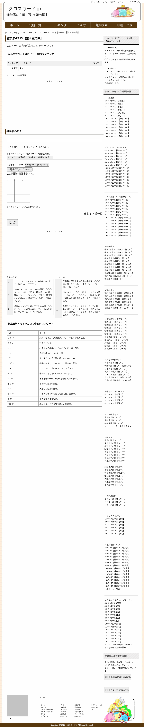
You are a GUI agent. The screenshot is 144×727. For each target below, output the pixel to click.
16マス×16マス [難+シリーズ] (117, 235)
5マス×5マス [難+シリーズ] (116, 203)
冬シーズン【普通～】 (114, 403)
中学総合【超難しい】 (114, 279)
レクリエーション (97, 705)
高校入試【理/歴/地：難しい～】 (118, 276)
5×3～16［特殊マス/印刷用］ (117, 553)
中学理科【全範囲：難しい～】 (118, 264)
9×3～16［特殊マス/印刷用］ (117, 565)
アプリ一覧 (44, 716)
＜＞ (28, 147)
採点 (12, 222)
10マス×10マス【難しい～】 (117, 118)
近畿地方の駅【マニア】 (115, 452)
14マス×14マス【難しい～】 (117, 130)
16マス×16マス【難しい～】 (117, 136)
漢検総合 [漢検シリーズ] (115, 348)
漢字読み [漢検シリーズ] (116, 340)
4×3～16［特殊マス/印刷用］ (117, 550)
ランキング (59, 25)
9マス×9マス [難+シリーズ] (116, 215)
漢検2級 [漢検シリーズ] (115, 328)
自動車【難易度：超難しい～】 (118, 377)
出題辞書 (77, 705)
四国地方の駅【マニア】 (115, 455)
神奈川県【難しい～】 (114, 423)
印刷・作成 (124, 25)
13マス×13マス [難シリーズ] (116, 177)
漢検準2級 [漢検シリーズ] (115, 331)
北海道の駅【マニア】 (114, 467)
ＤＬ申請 (63, 711)
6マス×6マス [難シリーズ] (115, 156)
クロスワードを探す (47, 709)
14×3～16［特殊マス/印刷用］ (117, 580)
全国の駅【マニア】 (113, 440)
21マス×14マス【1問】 (114, 525)
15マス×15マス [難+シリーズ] (117, 232)
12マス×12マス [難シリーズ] (116, 174)
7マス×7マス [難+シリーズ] (116, 209)
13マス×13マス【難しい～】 (117, 127)
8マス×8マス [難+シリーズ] (116, 212)
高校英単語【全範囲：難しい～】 (119, 305)
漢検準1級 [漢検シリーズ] (115, 325)
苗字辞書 (77, 709)
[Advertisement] (54, 102)
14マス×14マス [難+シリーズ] (117, 229)
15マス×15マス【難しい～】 (117, 133)
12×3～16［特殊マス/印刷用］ (117, 574)
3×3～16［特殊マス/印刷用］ (117, 548)
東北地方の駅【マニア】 (115, 443)
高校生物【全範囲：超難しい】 (118, 302)
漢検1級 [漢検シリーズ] (115, 322)
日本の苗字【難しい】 (114, 363)
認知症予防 (78, 716)
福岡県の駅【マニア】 (114, 485)
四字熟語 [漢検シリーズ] (115, 337)
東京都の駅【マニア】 (114, 470)
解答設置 (63, 714)
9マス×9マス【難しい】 (115, 115)
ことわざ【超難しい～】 (115, 368)
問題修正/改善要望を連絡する (118, 677)
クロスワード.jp (24, 8)
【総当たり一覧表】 (113, 589)
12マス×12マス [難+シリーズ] (117, 223)
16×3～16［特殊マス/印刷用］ (117, 586)
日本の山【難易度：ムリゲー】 (118, 380)
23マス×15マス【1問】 (114, 528)
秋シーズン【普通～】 (114, 400)
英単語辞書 (78, 707)
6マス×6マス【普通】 (114, 107)
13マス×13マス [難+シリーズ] (117, 226)
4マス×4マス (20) (112, 606)
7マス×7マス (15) (112, 615)
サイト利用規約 (79, 714)
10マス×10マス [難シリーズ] (116, 168)
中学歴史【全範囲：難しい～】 (118, 267)
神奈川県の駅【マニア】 (115, 473)
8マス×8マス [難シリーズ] (115, 162)
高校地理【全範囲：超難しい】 (118, 299)
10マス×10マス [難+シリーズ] (117, 218)
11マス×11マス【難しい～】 (117, 121)
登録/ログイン (117, 1)
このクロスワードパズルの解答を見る (23, 207)
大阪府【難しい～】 (113, 420)
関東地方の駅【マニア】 (115, 449)
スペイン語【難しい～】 (115, 502)
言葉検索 (101, 25)
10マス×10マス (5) (112, 624)
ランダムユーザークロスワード (118, 644)
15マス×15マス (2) (112, 638)
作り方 (81, 25)
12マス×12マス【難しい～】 (117, 124)
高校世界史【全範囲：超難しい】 (119, 296)
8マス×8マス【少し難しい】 (117, 112)
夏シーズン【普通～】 (114, 397)
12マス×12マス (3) (112, 630)
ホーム (15, 25)
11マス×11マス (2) (112, 627)
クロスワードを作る (47, 711)
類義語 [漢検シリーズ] (115, 345)
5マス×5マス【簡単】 (114, 104)
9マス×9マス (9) (111, 621)
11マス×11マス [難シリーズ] (116, 171)
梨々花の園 (96, 213)
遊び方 (93, 709)
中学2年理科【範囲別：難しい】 (118, 252)
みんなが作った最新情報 (115, 647)
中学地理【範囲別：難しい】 (117, 261)
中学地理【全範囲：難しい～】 (118, 270)
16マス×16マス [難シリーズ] (116, 186)
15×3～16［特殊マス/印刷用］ (117, 583)
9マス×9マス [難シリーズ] (115, 165)
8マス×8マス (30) (112, 618)
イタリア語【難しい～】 (115, 499)
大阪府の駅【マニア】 (114, 479)
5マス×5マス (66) (112, 609)
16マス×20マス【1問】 (114, 519)
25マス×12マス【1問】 (114, 530)
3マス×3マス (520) (112, 603)
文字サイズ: (12, 165)
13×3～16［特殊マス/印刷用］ (117, 577)
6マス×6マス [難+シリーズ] (116, 206)
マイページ (133, 1)
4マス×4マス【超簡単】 (115, 101)
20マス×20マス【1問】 (114, 533)
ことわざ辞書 (79, 711)
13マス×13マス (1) (112, 633)
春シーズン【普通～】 (114, 394)
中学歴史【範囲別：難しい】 (117, 258)
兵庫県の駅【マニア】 (114, 482)
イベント (63, 705)
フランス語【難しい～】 (115, 505)
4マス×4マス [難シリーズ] (115, 150)
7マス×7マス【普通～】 (115, 110)
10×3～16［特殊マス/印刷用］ (117, 568)
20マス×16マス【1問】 (114, 522)
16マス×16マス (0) (112, 641)
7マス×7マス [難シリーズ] (115, 159)
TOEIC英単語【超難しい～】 (117, 374)
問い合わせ (64, 716)
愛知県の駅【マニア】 (114, 476)
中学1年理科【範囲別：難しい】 (118, 249)
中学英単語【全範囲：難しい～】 (119, 273)
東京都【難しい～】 (113, 417)
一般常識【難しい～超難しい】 (118, 365)
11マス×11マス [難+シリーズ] (117, 220)
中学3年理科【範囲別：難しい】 (118, 255)
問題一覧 (35, 25)
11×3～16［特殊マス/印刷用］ (117, 571)
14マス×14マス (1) (112, 636)
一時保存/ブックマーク (19, 169)
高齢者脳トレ (95, 707)
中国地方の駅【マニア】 (115, 458)
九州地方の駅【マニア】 (115, 461)
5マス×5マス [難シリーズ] (115, 153)
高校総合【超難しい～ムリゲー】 (119, 308)
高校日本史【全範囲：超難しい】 (119, 293)
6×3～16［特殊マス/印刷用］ (117, 556)
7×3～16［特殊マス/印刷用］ (117, 559)
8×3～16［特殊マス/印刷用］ (117, 562)
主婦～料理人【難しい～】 (116, 371)
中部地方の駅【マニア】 (115, 446)
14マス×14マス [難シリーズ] (116, 180)
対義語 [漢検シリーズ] (115, 343)
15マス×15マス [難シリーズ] (116, 183)
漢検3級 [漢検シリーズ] (115, 334)
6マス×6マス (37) (112, 612)
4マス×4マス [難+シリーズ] (116, 200)
